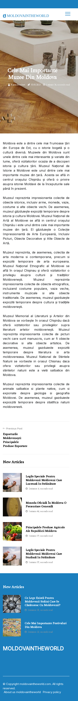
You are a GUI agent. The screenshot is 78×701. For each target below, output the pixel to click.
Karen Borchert (18, 85)
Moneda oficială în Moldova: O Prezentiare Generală (46, 505)
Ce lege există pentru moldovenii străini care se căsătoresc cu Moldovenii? (42, 601)
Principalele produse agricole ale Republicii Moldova (45, 529)
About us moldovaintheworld (22, 692)
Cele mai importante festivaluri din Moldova (46, 625)
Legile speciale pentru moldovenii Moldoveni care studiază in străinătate (44, 553)
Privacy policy (52, 692)
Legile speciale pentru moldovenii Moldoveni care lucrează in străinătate (44, 480)
